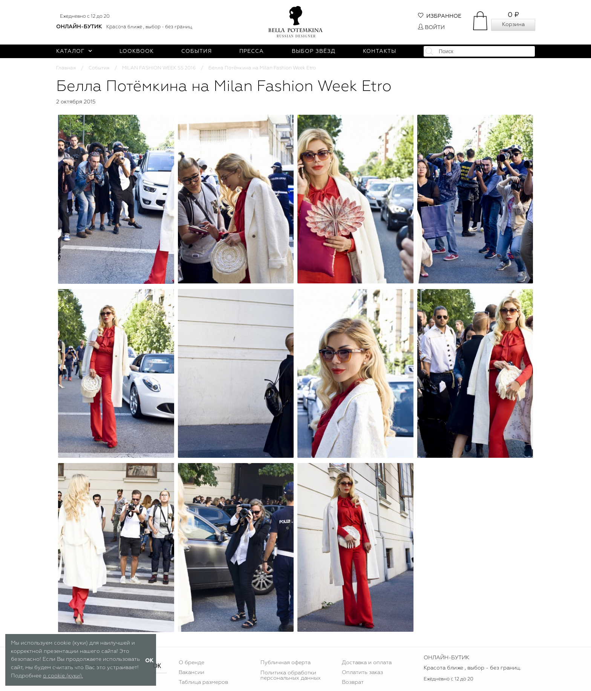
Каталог (74, 51)
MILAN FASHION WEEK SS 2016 (159, 68)
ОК (157, 666)
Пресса (251, 51)
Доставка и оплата (367, 662)
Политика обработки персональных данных (290, 675)
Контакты (379, 51)
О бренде (191, 662)
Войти (431, 27)
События (196, 51)
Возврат (353, 682)
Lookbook (136, 51)
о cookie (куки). (63, 676)
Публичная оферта (285, 662)
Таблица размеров (203, 682)
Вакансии (191, 672)
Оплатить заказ (362, 672)
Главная (66, 68)
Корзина (513, 24)
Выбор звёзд (313, 51)
